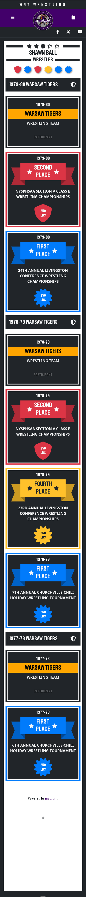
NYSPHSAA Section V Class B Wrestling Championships (43, 194)
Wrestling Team (43, 123)
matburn (51, 798)
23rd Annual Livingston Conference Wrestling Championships (43, 513)
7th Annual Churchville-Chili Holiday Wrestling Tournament (43, 595)
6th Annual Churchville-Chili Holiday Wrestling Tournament (43, 748)
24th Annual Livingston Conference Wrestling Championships (43, 276)
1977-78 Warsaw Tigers (33, 638)
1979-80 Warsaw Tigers (33, 84)
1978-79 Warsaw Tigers (33, 322)
